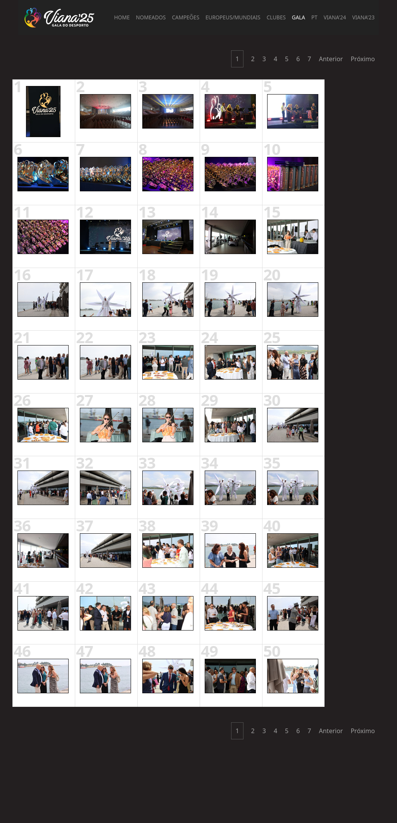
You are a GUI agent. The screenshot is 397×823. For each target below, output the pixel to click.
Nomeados (151, 17)
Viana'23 (363, 17)
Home (121, 17)
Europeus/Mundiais (233, 17)
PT (314, 17)
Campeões (186, 17)
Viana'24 (335, 17)
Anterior (331, 59)
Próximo (362, 59)
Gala (298, 17)
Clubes (276, 17)
